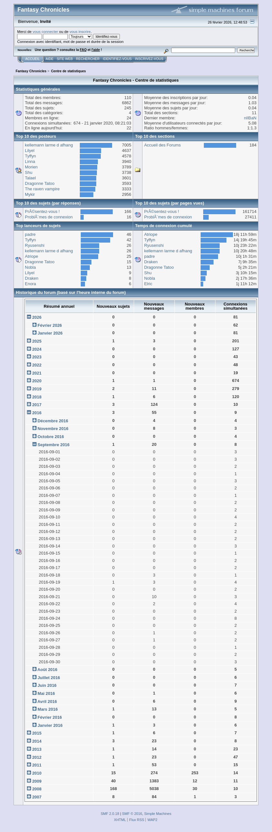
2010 (37, 773)
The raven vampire (42, 188)
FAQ (83, 50)
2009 (37, 781)
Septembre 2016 (53, 444)
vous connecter (45, 31)
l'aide (95, 50)
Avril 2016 (47, 701)
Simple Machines (157, 814)
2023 (37, 357)
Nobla (30, 267)
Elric (148, 283)
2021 (37, 373)
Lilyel (29, 150)
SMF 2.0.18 (110, 814)
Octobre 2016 (50, 436)
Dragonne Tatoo (40, 183)
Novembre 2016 (52, 428)
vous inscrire (79, 31)
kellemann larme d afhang (49, 145)
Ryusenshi (34, 245)
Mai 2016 (46, 693)
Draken (31, 278)
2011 (37, 765)
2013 (37, 749)
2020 (37, 380)
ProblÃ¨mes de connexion (49, 217)
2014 (37, 741)
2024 (37, 349)
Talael (30, 177)
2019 (37, 388)
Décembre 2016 (52, 420)
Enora (30, 283)
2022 (37, 365)
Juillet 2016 (48, 677)
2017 (37, 404)
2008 (37, 789)
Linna (30, 161)
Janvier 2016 (50, 725)
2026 (37, 317)
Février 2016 (49, 717)
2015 (37, 733)
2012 (37, 757)
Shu (28, 172)
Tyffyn (30, 156)
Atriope (31, 256)
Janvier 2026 (50, 333)
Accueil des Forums (162, 145)
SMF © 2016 (132, 814)
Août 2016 (47, 669)
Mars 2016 (47, 709)
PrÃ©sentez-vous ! (42, 211)
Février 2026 (49, 325)
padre (30, 234)
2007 (37, 797)
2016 (37, 412)
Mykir (30, 194)
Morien (31, 167)
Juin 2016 (47, 685)
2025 (37, 341)
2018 (37, 397)
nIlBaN (250, 117)
